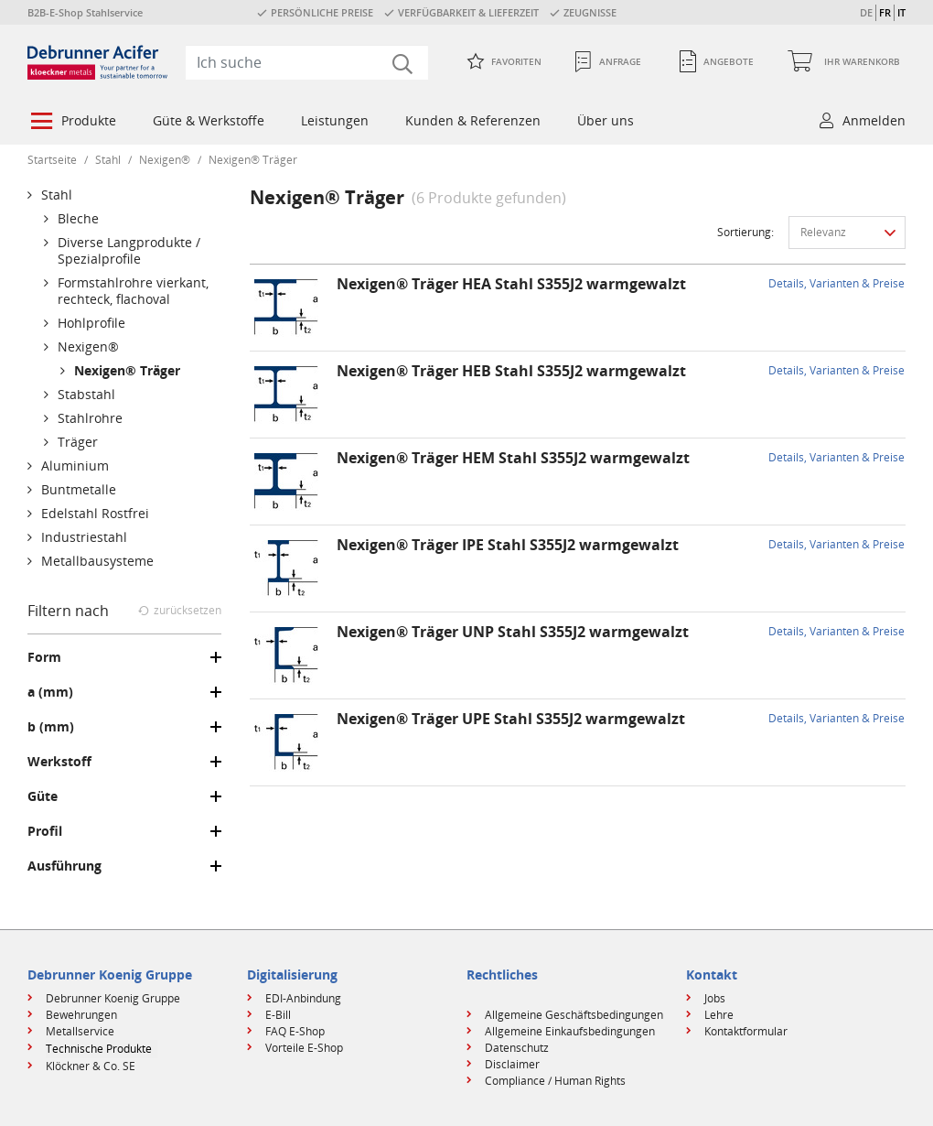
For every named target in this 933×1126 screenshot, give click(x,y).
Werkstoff (59, 761)
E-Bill (278, 1015)
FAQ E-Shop (295, 1031)
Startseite (52, 160)
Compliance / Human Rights (555, 1080)
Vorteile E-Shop (304, 1048)
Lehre (719, 1015)
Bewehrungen (81, 1015)
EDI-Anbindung (303, 998)
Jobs (714, 998)
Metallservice (80, 1031)
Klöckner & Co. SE (90, 1066)
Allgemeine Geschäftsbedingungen (574, 1015)
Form (44, 657)
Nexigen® (164, 160)
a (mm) (50, 692)
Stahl (108, 160)
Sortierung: (745, 232)
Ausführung (64, 866)
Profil (44, 831)
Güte (42, 796)
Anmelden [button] (874, 120)
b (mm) (50, 727)
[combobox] (307, 62)
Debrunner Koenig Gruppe (113, 998)
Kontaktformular (746, 1031)
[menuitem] (71, 123)
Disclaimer (512, 1064)
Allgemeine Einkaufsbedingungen (570, 1031)
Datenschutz (517, 1048)
